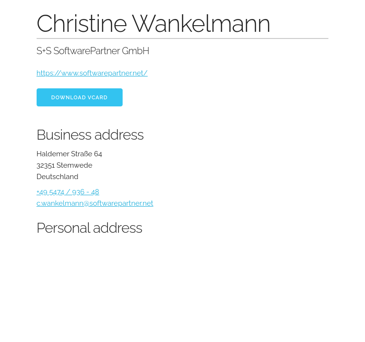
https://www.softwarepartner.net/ (92, 73)
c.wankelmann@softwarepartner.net (95, 203)
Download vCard (79, 98)
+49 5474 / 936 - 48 (68, 192)
